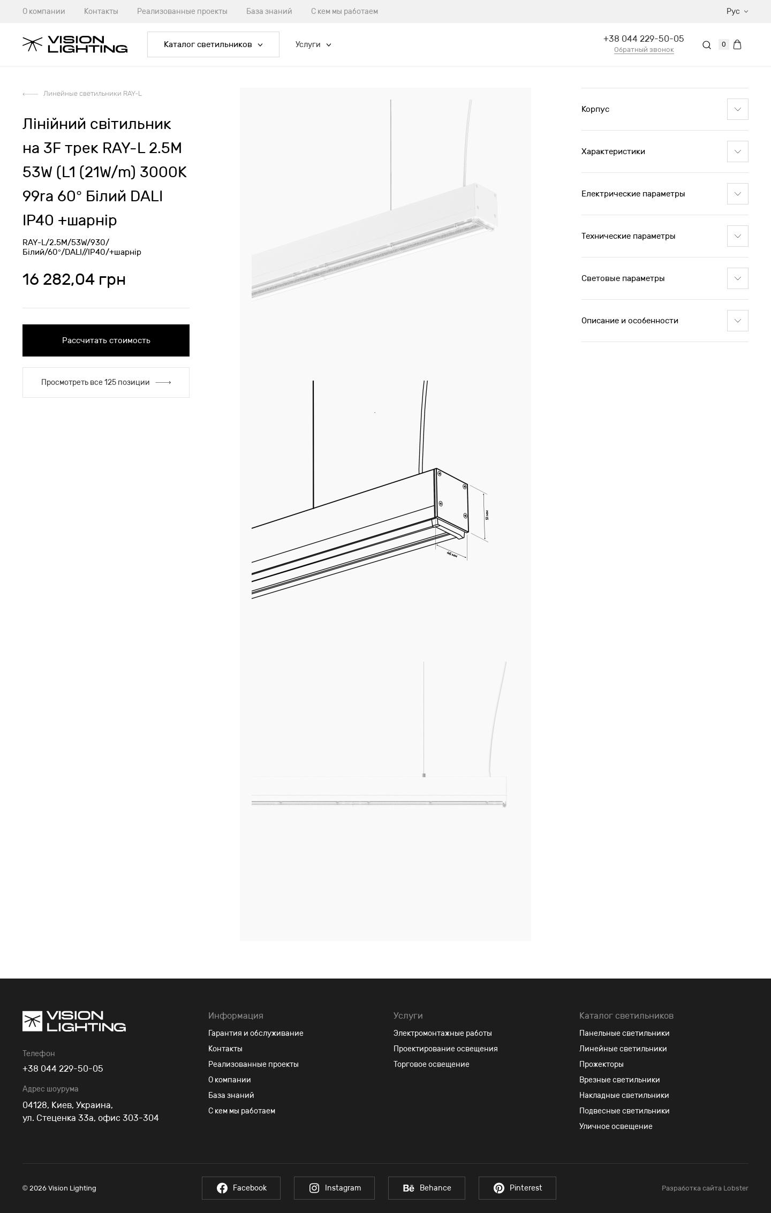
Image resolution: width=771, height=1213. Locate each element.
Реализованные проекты (182, 11)
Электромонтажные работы (443, 1033)
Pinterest (517, 1188)
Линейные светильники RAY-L (92, 93)
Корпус (665, 109)
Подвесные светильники (624, 1111)
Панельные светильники (624, 1033)
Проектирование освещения (446, 1048)
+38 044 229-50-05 (643, 39)
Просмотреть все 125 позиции (106, 382)
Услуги (313, 44)
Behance (426, 1188)
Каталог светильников (213, 44)
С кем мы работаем (344, 11)
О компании (43, 11)
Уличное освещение (616, 1126)
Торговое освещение (432, 1064)
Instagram (334, 1188)
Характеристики (665, 151)
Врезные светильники (619, 1080)
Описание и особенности (665, 320)
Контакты (101, 11)
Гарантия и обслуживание (256, 1033)
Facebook (241, 1188)
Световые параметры (665, 278)
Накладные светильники (624, 1095)
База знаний (269, 11)
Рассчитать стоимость (106, 340)
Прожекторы (601, 1064)
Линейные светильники (623, 1048)
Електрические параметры (665, 193)
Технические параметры (665, 236)
